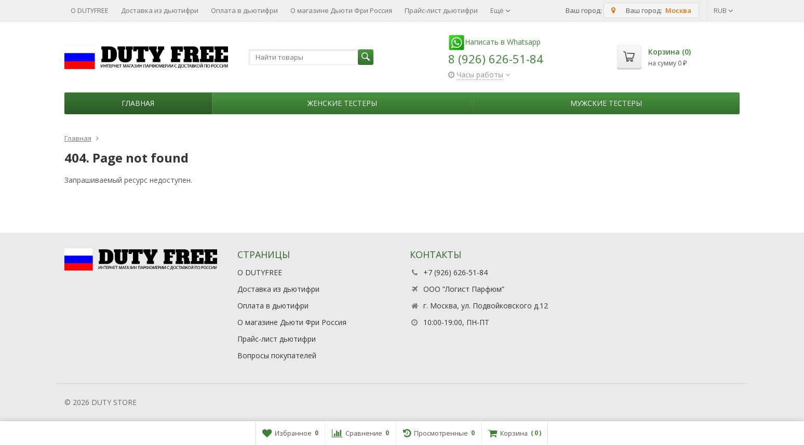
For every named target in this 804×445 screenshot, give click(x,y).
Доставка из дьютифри (159, 10)
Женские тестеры (342, 103)
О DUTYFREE (90, 10)
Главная (138, 103)
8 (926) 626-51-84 (495, 58)
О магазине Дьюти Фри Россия (341, 10)
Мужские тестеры (606, 103)
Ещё (500, 10)
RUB (723, 10)
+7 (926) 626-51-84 (455, 272)
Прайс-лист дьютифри (441, 10)
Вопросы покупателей (276, 355)
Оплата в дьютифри (244, 10)
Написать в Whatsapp (494, 42)
